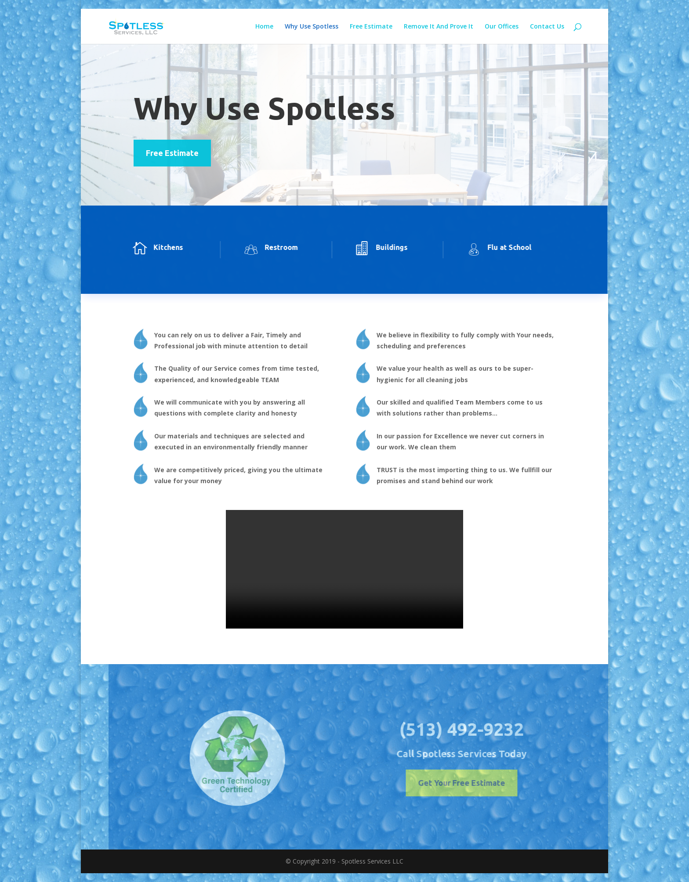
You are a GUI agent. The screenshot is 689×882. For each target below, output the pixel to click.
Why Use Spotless (311, 26)
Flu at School (498, 247)
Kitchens (156, 247)
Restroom (269, 247)
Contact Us (547, 26)
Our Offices (502, 26)
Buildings (380, 247)
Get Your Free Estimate (480, 782)
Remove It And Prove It (438, 26)
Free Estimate (371, 26)
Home (264, 26)
